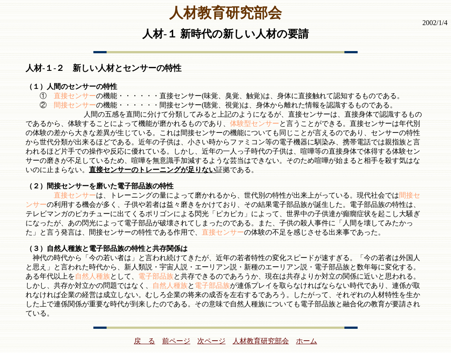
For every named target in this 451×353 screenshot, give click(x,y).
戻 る (144, 341)
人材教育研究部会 (261, 341)
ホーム (306, 341)
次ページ (211, 341)
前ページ (176, 341)
